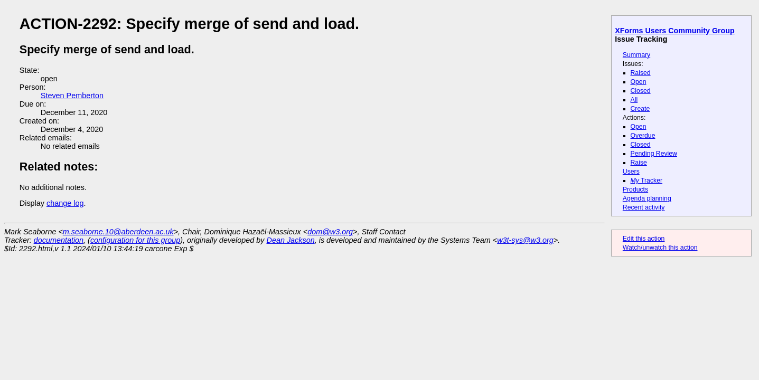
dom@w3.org (330, 231)
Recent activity (644, 207)
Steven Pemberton (72, 95)
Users (631, 171)
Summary (636, 55)
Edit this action (644, 238)
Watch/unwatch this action (660, 247)
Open (638, 82)
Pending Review (654, 153)
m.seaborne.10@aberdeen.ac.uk (118, 231)
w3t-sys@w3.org (525, 240)
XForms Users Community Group (675, 30)
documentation (58, 240)
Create (640, 108)
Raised (641, 73)
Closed (641, 90)
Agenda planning (647, 198)
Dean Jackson (291, 240)
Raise (639, 162)
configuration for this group (135, 240)
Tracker (647, 180)
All (634, 99)
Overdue (643, 135)
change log (64, 203)
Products (635, 189)
